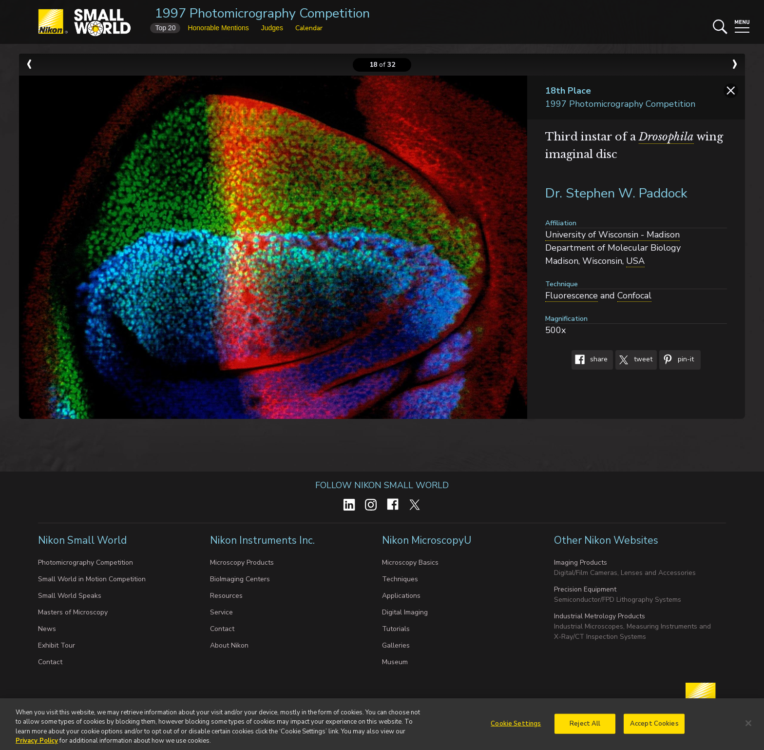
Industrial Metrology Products (599, 616)
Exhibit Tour (56, 645)
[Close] (748, 726)
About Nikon (229, 645)
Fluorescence (571, 295)
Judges (272, 28)
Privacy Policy (37, 744)
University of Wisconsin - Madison (612, 234)
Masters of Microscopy (73, 612)
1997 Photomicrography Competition (262, 13)
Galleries (396, 645)
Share (590, 360)
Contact (50, 662)
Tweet (633, 360)
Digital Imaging (405, 612)
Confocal (634, 295)
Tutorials (396, 628)
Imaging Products (580, 562)
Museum (395, 662)
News (47, 628)
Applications (401, 595)
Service (221, 612)
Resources (226, 595)
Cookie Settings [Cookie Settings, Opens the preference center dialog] (516, 726)
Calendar (309, 28)
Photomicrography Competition (85, 562)
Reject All (585, 726)
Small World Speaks (69, 595)
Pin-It (676, 360)
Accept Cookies (654, 726)
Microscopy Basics (410, 562)
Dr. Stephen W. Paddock (616, 193)
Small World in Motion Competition (92, 579)
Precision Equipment (585, 589)
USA (635, 261)
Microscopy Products (242, 562)
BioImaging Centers (240, 579)
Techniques (400, 579)
